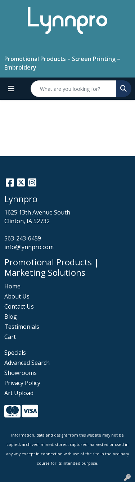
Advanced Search (27, 363)
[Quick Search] (73, 88)
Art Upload (18, 393)
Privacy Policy (22, 383)
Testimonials (21, 327)
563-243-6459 (22, 238)
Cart (10, 337)
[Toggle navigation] (11, 89)
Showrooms (20, 373)
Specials (15, 353)
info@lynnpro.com (29, 247)
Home (12, 286)
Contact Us (19, 306)
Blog (10, 316)
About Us (17, 296)
